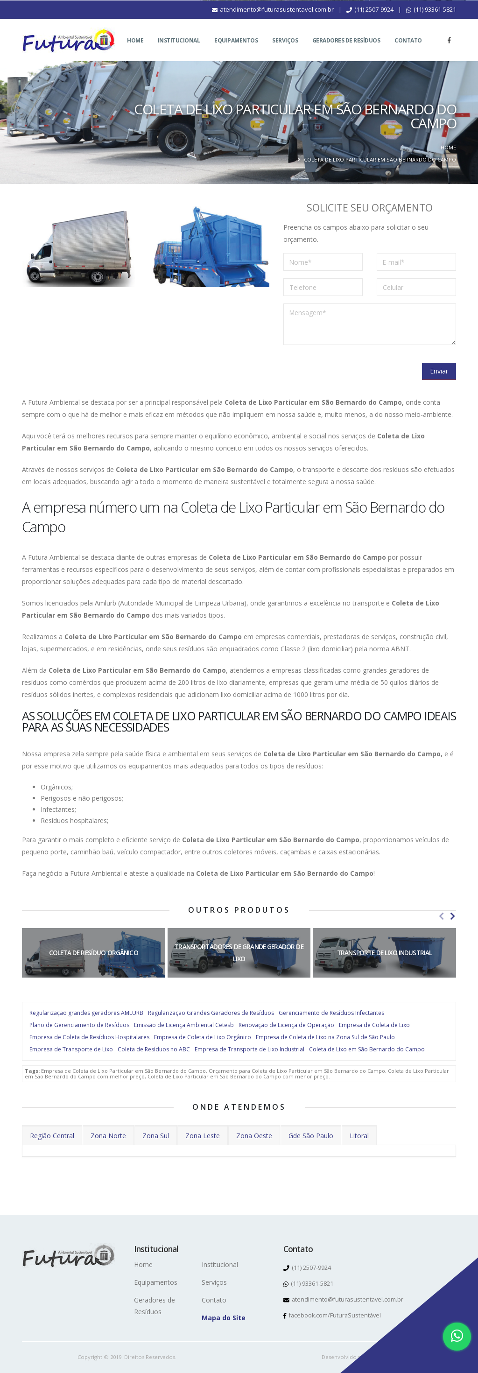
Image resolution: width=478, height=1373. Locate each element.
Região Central (52, 1135)
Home (135, 52)
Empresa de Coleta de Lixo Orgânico (202, 1037)
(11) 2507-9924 (370, 20)
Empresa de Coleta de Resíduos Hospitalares (89, 1037)
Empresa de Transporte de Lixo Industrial (249, 1049)
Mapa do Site (224, 1317)
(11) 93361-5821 (431, 20)
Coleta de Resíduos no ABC (154, 1049)
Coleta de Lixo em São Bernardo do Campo (367, 1049)
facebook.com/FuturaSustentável (332, 1315)
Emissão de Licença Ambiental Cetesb (184, 1025)
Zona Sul (155, 1135)
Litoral (359, 1135)
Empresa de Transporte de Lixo (71, 1049)
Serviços (285, 52)
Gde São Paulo (310, 1135)
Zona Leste (202, 1135)
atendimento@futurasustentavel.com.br (273, 20)
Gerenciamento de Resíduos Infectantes (331, 1013)
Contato (408, 52)
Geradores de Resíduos (346, 52)
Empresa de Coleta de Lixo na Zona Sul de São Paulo (325, 1037)
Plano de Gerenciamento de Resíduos (79, 1025)
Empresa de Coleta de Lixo (374, 1025)
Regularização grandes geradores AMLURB (86, 1013)
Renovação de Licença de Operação (286, 1025)
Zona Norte (108, 1135)
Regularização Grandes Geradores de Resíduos (211, 1013)
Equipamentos (236, 52)
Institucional (179, 52)
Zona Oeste (254, 1135)
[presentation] (354, 370)
